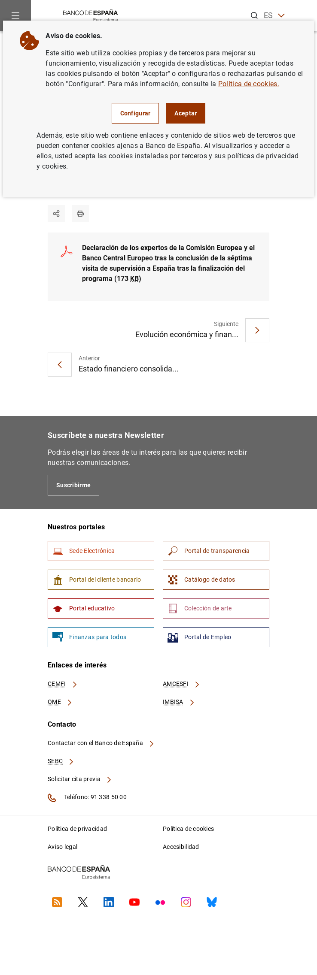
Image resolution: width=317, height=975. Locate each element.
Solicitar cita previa (80, 779)
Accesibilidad (181, 846)
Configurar (135, 113)
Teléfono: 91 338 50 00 (87, 798)
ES (274, 16)
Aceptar (185, 113)
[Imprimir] (80, 213)
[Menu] (15, 15)
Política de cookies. (248, 84)
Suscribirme (73, 485)
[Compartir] (56, 213)
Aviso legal (62, 846)
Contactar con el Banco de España (101, 743)
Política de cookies (188, 828)
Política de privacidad (77, 828)
